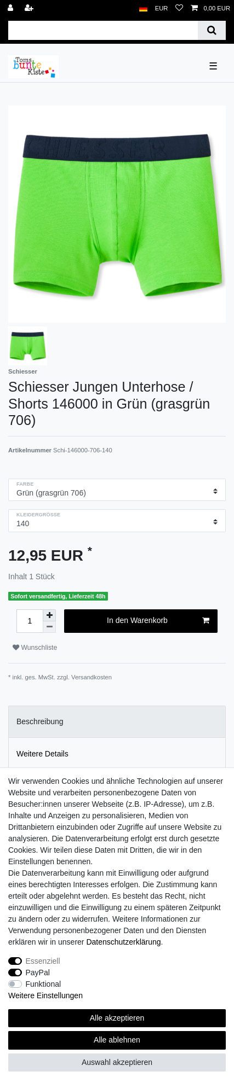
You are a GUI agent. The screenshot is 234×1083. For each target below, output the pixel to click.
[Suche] (212, 30)
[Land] (143, 8)
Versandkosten (91, 677)
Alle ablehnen (117, 1039)
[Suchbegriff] (103, 30)
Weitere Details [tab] (42, 753)
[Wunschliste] (179, 8)
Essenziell (43, 961)
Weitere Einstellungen (45, 995)
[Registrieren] (30, 8)
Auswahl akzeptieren (117, 1062)
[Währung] (161, 8)
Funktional (43, 984)
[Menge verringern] (49, 627)
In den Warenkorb (158, 621)
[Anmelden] (11, 8)
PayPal (38, 972)
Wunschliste (35, 647)
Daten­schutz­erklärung (123, 942)
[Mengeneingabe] (29, 621)
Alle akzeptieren (117, 1018)
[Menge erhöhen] (49, 615)
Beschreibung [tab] (40, 721)
